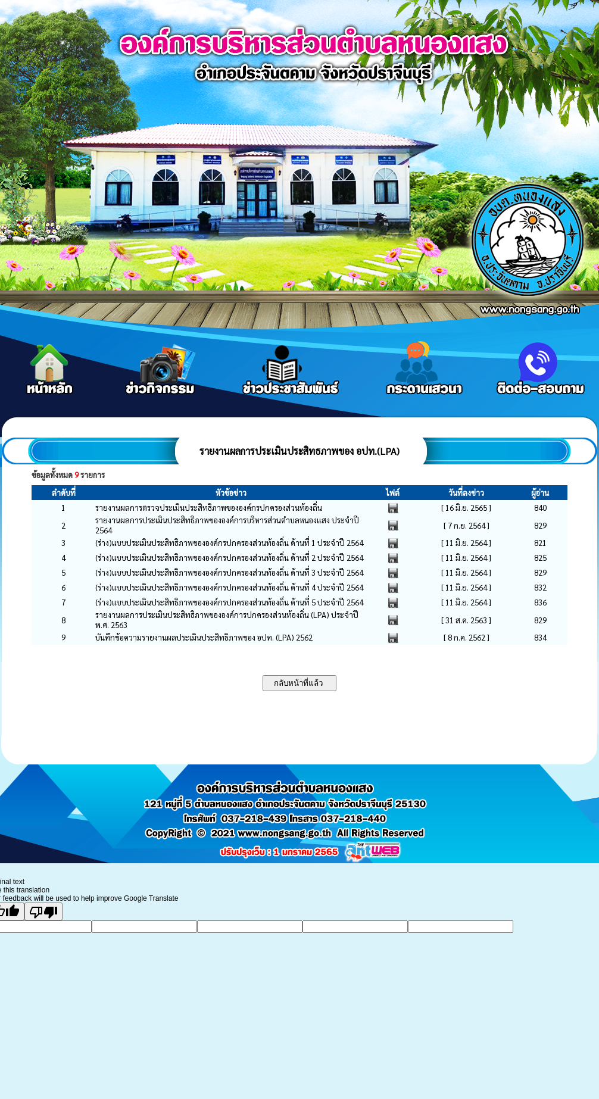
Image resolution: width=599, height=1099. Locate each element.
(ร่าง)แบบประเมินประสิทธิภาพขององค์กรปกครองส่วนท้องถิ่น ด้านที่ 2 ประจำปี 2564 (229, 557)
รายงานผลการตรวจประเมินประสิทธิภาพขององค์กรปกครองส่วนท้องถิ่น (208, 507)
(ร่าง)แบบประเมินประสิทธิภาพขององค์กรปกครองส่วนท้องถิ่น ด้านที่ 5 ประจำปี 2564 (229, 602)
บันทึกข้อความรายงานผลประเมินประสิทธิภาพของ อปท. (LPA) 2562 (204, 637)
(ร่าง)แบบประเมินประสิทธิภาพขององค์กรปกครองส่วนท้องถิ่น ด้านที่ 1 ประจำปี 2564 (229, 543)
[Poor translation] (43, 911)
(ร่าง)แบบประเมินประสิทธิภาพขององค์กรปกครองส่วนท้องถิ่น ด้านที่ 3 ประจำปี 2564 (229, 572)
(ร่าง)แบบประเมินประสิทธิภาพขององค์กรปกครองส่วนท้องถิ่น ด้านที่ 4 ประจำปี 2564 (229, 587)
